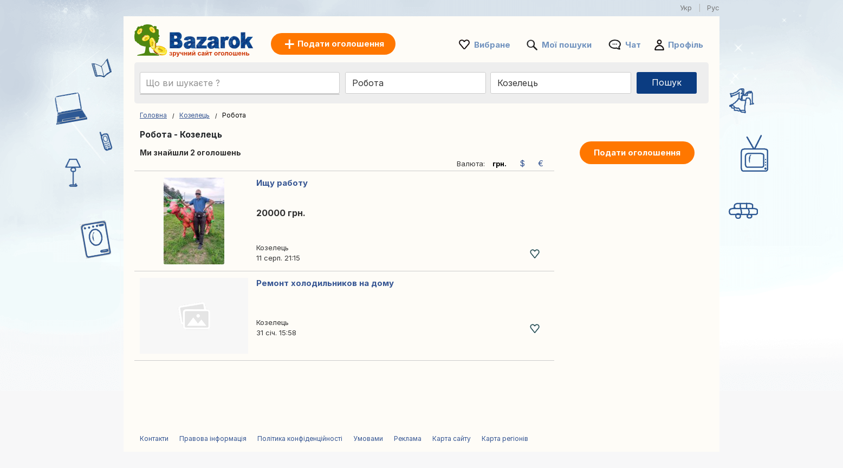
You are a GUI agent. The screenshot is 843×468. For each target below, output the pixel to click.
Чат (633, 45)
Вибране (492, 45)
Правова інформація (213, 438)
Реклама (408, 438)
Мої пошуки (567, 45)
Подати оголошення (637, 152)
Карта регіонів (505, 438)
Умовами (368, 438)
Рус (713, 7)
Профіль (685, 45)
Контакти (154, 438)
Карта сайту (451, 438)
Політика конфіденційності (299, 438)
